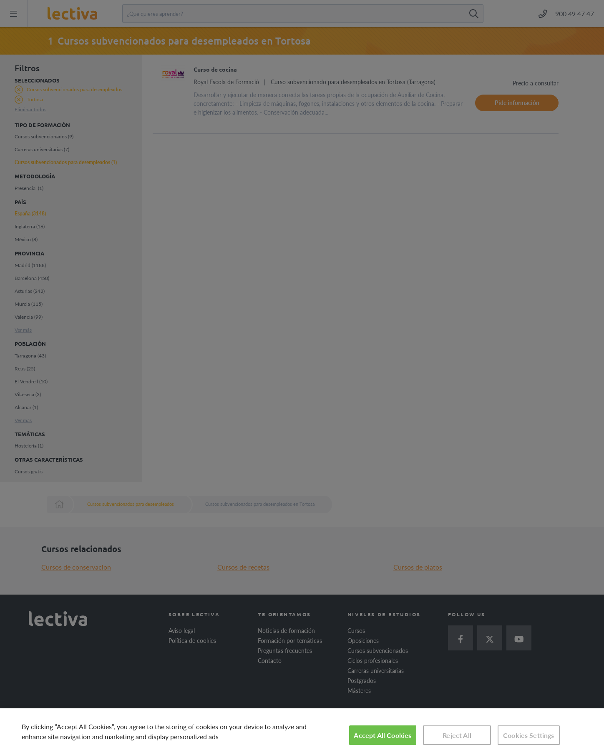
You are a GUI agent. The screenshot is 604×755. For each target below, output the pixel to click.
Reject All (457, 735)
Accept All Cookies (382, 735)
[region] (302, 731)
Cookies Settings (528, 735)
